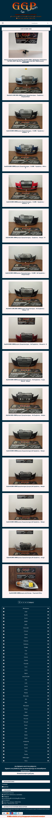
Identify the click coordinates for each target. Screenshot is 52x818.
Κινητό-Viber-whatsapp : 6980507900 (25, 18)
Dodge (26, 647)
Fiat (26, 650)
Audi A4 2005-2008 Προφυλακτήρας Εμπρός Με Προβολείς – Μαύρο (25, 486)
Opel (26, 712)
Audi (26, 611)
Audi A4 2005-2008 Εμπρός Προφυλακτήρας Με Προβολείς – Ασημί (25, 557)
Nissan (26, 709)
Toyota (26, 754)
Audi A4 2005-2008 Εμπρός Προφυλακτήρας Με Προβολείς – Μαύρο (25, 451)
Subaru (26, 744)
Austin (26, 615)
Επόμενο (31, 602)
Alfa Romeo (26, 608)
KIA (26, 679)
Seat (26, 731)
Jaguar (26, 673)
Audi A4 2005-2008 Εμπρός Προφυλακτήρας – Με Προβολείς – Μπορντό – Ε (25, 344)
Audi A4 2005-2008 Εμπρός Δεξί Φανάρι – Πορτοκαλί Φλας (25, 593)
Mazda (26, 692)
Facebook (4, 784)
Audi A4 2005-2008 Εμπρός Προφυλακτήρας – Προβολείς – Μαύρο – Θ (25, 237)
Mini (26, 702)
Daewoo (26, 641)
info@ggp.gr (5, 796)
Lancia (26, 686)
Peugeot (26, 715)
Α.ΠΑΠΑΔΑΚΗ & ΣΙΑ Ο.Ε (8, 792)
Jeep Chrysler (26, 676)
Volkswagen (26, 757)
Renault (26, 722)
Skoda (25, 735)
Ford (26, 654)
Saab (26, 728)
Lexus (25, 689)
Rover (26, 725)
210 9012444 (14, 16)
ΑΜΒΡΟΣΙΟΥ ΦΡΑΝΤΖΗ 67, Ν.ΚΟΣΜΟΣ (25, 14)
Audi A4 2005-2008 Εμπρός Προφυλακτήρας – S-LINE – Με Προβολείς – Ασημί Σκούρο (25, 273)
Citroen (26, 631)
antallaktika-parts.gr (16, 816)
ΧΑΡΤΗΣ (5, 786)
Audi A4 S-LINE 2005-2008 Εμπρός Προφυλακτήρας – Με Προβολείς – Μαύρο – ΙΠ (25, 309)
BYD (26, 624)
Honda (26, 660)
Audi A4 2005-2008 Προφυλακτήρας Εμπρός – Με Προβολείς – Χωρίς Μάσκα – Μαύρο (25, 380)
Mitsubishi (26, 705)
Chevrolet (26, 628)
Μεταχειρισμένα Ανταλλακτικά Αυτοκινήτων (33, 816)
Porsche (26, 718)
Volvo (25, 761)
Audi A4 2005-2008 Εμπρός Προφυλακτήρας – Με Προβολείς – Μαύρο (25, 415)
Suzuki (26, 748)
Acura (25, 618)
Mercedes (26, 696)
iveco (26, 670)
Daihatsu (25, 644)
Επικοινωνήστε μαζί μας (25, 773)
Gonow (26, 657)
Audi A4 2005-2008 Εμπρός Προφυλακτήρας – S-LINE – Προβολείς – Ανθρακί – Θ (25, 131)
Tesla (26, 751)
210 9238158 (30, 16)
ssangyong (26, 741)
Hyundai (26, 663)
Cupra (26, 634)
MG (26, 699)
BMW (25, 621)
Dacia (25, 637)
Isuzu (26, 666)
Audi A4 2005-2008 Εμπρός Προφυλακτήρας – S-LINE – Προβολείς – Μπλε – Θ (25, 167)
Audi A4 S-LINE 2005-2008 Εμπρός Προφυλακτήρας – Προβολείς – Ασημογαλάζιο (25, 96)
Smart (25, 738)
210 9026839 (37, 16)
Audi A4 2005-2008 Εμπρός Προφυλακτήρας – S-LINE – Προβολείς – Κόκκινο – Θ (25, 202)
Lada (26, 683)
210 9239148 (22, 16)
